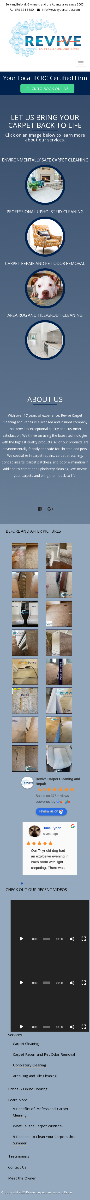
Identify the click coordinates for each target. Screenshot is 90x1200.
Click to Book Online (47, 88)
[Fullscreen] (83, 938)
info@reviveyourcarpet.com (61, 10)
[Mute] (72, 938)
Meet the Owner (22, 1178)
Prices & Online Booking (28, 1088)
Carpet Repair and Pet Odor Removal (44, 1054)
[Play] (21, 938)
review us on (51, 811)
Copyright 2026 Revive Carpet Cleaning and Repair (39, 1192)
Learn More (17, 1099)
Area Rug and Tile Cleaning (35, 1075)
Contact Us (17, 1167)
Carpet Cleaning (26, 1043)
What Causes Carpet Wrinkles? (38, 1125)
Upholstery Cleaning (29, 1065)
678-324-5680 (24, 10)
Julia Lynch (52, 828)
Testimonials (18, 1156)
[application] (50, 922)
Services (15, 1034)
